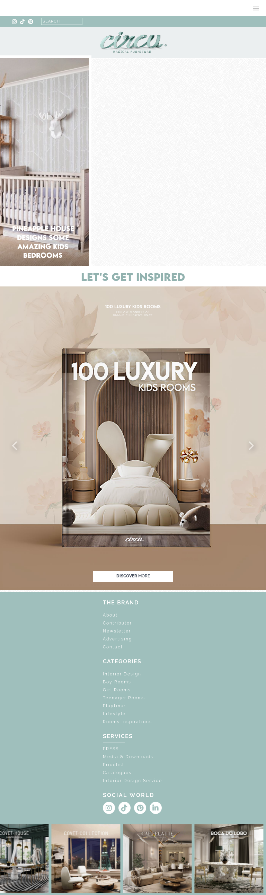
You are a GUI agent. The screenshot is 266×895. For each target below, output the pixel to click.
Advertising (117, 639)
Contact (113, 647)
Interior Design (122, 674)
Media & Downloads (128, 756)
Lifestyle (114, 713)
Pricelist (113, 764)
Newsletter (117, 631)
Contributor (117, 623)
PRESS (111, 748)
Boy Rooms (117, 682)
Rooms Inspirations (127, 721)
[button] (15, 446)
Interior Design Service (132, 780)
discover (133, 576)
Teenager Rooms (124, 697)
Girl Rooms (117, 690)
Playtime (114, 705)
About (110, 615)
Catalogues (117, 772)
